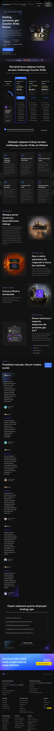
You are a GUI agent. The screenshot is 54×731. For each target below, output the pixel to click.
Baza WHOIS (32, 686)
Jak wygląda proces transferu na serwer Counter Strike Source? (20, 629)
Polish (50, 1)
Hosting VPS (44, 130)
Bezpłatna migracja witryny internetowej (27, 712)
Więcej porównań (18, 727)
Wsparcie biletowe (37, 350)
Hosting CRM (4, 726)
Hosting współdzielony (6, 683)
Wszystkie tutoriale (31, 717)
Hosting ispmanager (5, 708)
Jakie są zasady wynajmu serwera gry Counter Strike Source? (19, 632)
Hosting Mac (4, 694)
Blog (44, 706)
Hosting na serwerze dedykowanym (8, 690)
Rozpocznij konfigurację (44, 663)
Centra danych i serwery (24, 702)
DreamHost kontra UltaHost (20, 719)
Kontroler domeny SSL (33, 690)
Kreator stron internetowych (24, 5)
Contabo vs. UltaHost (18, 721)
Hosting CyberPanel (5, 706)
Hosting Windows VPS (6, 692)
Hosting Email (4, 725)
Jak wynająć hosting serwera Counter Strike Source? (17, 625)
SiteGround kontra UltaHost (20, 725)
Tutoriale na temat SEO (32, 725)
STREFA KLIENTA (48, 4)
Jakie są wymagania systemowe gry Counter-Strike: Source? (19, 621)
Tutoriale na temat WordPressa (33, 719)
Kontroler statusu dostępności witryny (36, 692)
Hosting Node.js (5, 704)
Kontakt (45, 1)
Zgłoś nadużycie (47, 702)
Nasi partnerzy (22, 708)
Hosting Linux (4, 702)
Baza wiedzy (35, 348)
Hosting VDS (4, 688)
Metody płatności (23, 704)
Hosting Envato (4, 728)
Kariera (45, 708)
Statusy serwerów (23, 710)
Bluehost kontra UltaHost (19, 717)
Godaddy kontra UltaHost (19, 723)
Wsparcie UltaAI (36, 353)
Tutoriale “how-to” (31, 726)
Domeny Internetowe (33, 682)
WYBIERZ (21, 97)
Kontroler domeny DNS (34, 688)
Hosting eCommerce (6, 723)
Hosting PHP (4, 700)
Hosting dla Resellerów (6, 717)
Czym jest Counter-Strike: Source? (13, 618)
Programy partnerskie (23, 700)
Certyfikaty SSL (32, 684)
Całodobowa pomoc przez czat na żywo (41, 345)
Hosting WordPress (5, 684)
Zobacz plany (7, 49)
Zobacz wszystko (48, 365)
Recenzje (21, 706)
